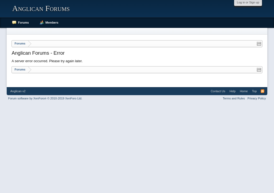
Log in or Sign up (248, 2)
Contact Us (218, 91)
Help (233, 91)
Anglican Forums (41, 8)
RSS (262, 91)
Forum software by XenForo (45, 98)
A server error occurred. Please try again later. (47, 61)
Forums (23, 22)
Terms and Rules (234, 98)
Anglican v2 (17, 91)
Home (244, 91)
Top (254, 91)
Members (51, 22)
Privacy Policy (257, 98)
